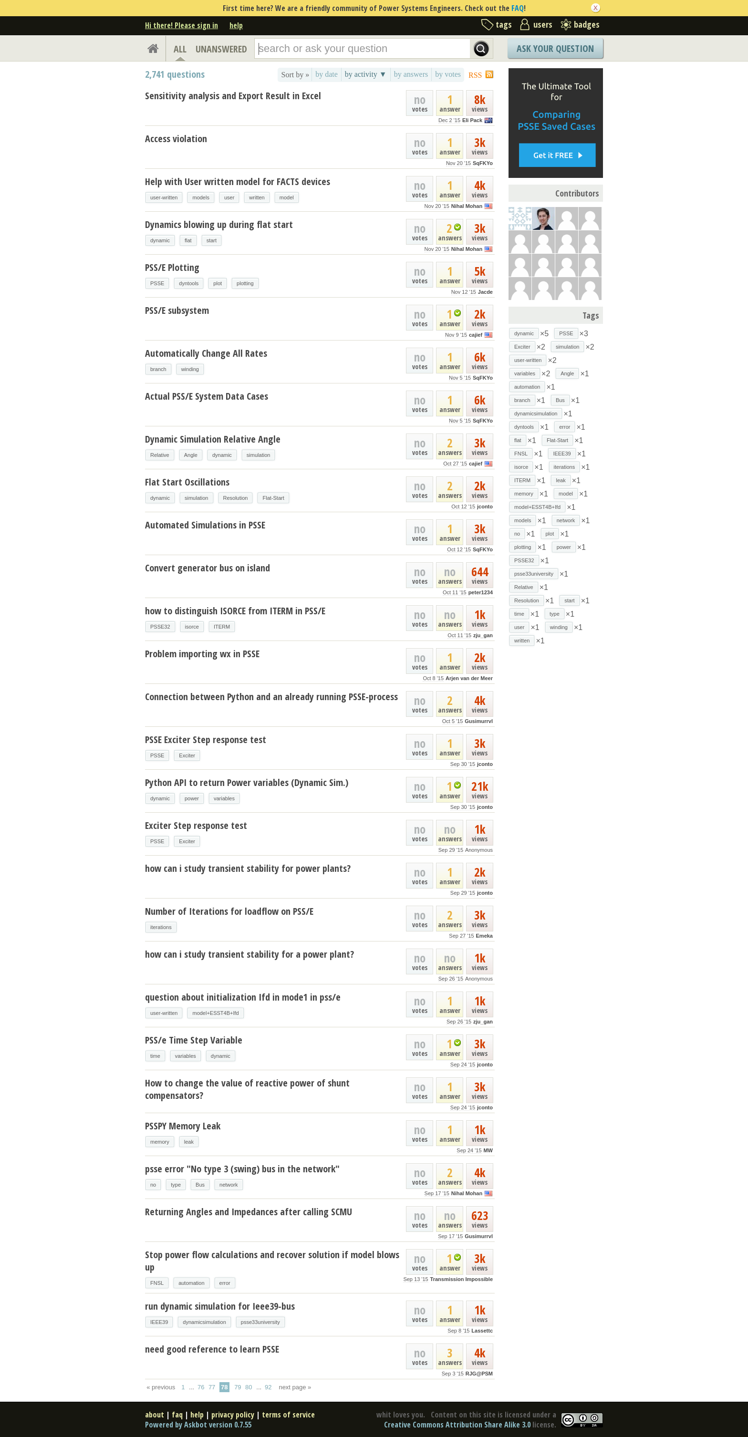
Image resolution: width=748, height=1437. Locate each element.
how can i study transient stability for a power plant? (249, 954)
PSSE (157, 283)
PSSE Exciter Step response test (205, 739)
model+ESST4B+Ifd (215, 1013)
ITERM (222, 627)
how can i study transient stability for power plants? (248, 868)
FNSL (157, 1283)
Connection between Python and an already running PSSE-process (271, 696)
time (155, 1056)
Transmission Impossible (461, 1279)
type (176, 1185)
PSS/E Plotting (172, 267)
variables (224, 798)
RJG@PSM (479, 1373)
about (154, 1414)
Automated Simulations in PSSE (205, 524)
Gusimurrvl (479, 721)
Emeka (484, 936)
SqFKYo (483, 163)
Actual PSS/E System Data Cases (206, 396)
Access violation (176, 138)
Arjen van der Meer (469, 678)
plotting (245, 283)
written (256, 197)
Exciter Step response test (196, 825)
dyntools (188, 283)
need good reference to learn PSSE (212, 1349)
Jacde (485, 292)
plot (217, 283)
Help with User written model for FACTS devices (237, 181)
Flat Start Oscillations (187, 482)
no (153, 1185)
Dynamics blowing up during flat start (219, 224)
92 (268, 1387)
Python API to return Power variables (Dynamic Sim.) (246, 782)
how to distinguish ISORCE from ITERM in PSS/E (235, 610)
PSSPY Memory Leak (182, 1125)
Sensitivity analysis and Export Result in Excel (233, 95)
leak (189, 1142)
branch (158, 369)
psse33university (260, 1322)
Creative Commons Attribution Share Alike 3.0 (457, 1424)
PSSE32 (160, 627)
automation (191, 1283)
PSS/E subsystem (177, 310)
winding (190, 369)
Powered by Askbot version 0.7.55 (198, 1424)
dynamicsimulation (204, 1322)
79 (237, 1387)
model (287, 197)
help (236, 25)
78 (224, 1387)
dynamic (160, 240)
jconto (485, 506)
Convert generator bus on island (207, 567)
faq (177, 1414)
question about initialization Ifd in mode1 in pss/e (243, 997)
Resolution (235, 498)
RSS (475, 75)
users (542, 24)
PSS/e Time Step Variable (193, 1040)
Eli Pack (472, 120)
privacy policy (232, 1414)
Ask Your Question (555, 48)
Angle (190, 455)
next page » (295, 1387)
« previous (160, 1387)
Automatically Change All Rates (206, 353)
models (200, 197)
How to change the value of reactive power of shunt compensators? (247, 1089)
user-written (163, 197)
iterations (161, 927)
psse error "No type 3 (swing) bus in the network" (242, 1168)
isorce (192, 627)
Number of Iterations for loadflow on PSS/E (229, 911)
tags (504, 24)
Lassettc (482, 1331)
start (212, 240)
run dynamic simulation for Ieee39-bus (220, 1306)
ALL (180, 48)
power (192, 798)
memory (159, 1142)
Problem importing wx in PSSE (202, 653)
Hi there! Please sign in (181, 25)
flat (188, 240)
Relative (159, 455)
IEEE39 (159, 1322)
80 (248, 1387)
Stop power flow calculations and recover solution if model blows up (272, 1260)
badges (587, 24)
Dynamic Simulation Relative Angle (212, 439)
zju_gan (483, 635)
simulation (258, 455)
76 (200, 1387)
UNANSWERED (221, 48)
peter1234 (480, 592)
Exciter (187, 755)
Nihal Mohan (466, 206)
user (229, 197)
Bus (200, 1185)
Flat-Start (273, 498)
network (228, 1185)
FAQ (517, 8)
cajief (475, 335)
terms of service (288, 1414)
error (224, 1283)
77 (211, 1387)
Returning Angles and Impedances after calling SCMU (248, 1211)
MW (488, 1150)
